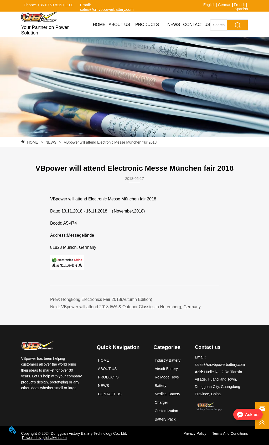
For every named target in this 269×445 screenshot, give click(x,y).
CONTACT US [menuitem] (196, 24)
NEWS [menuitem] (173, 24)
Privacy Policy (194, 433)
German (224, 5)
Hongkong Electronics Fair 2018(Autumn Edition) (106, 299)
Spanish (241, 9)
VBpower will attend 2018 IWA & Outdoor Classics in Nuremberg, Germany (131, 307)
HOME (32, 142)
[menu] (150, 24)
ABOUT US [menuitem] (119, 24)
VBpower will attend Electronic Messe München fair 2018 (110, 142)
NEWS (51, 142)
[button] (147, 24)
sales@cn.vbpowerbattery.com (220, 364)
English (209, 5)
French (239, 5)
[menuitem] (147, 24)
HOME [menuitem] (99, 24)
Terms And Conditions (230, 433)
